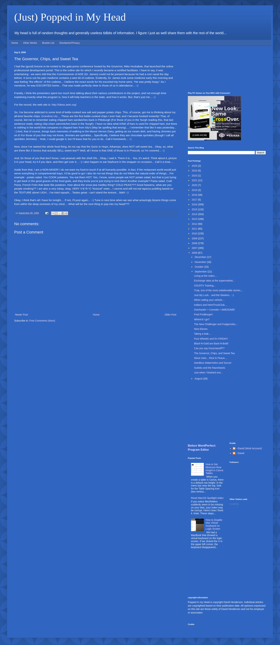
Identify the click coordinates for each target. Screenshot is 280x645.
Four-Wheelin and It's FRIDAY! (211, 338)
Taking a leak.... (202, 333)
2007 (195, 248)
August (199, 378)
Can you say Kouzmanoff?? (209, 348)
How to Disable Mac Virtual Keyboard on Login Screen (214, 524)
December (201, 257)
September (201, 271)
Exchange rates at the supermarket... (214, 280)
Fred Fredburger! (203, 314)
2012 (195, 223)
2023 (195, 175)
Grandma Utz (49, 116)
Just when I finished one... (208, 372)
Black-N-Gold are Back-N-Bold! (211, 343)
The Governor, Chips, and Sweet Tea (214, 353)
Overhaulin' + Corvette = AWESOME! (214, 309)
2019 (195, 190)
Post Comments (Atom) (42, 320)
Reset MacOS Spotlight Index (207, 498)
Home (14, 42)
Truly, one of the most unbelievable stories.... (218, 290)
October (199, 266)
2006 (195, 252)
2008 (195, 243)
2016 (195, 204)
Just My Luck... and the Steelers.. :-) (214, 295)
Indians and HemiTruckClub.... (210, 304)
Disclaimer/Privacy (69, 42)
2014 (195, 214)
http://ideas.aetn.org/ (64, 104)
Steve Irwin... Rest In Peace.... (210, 358)
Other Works (30, 42)
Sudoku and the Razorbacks (209, 367)
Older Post (170, 314)
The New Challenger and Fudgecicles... (215, 324)
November (201, 262)
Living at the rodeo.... (205, 275)
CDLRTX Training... (204, 285)
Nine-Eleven (201, 329)
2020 (195, 185)
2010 (195, 233)
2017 (195, 199)
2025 (195, 165)
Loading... (235, 503)
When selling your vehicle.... (209, 299)
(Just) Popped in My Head (70, 17)
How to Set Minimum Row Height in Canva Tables (214, 469)
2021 (195, 180)
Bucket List (48, 42)
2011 (195, 228)
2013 (195, 219)
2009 (195, 238)
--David (240, 453)
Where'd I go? (201, 319)
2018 (195, 194)
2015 (195, 209)
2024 (195, 170)
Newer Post (21, 314)
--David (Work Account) (249, 448)
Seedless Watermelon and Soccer (212, 362)
